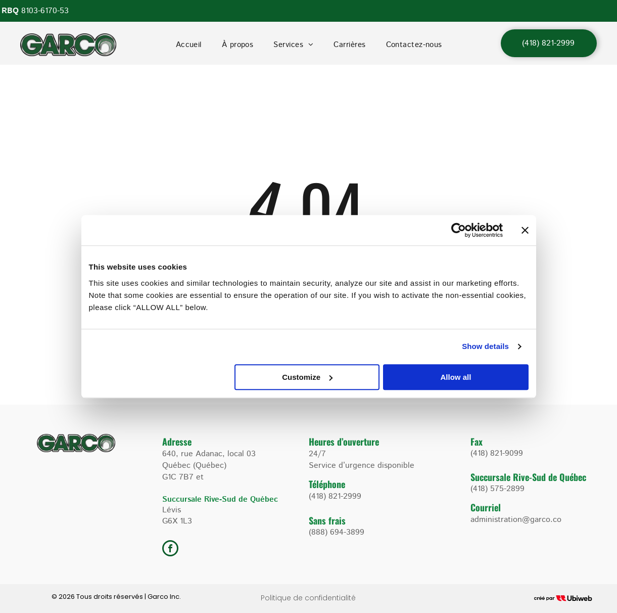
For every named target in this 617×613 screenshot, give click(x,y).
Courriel (485, 507)
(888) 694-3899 (336, 532)
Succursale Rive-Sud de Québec (528, 477)
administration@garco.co (515, 520)
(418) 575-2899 (497, 489)
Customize (307, 377)
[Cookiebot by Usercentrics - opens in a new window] (458, 230)
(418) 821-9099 (496, 453)
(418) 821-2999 (335, 496)
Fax (476, 441)
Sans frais (327, 520)
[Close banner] (525, 230)
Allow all (456, 377)
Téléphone (327, 484)
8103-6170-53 (45, 11)
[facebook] (170, 549)
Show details (485, 346)
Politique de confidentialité (308, 598)
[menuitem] (189, 45)
